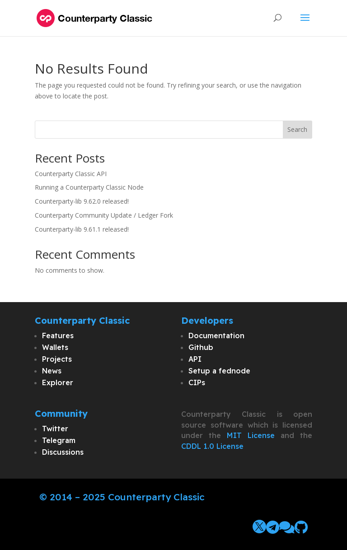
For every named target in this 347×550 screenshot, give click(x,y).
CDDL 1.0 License (212, 446)
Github (200, 347)
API (195, 359)
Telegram (58, 440)
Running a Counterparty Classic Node (89, 187)
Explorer (57, 382)
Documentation (216, 335)
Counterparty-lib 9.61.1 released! (82, 229)
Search (297, 129)
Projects (57, 359)
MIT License (251, 435)
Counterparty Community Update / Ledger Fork (104, 215)
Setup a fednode (219, 370)
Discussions (63, 452)
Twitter (55, 428)
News (51, 370)
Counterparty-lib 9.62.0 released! (82, 201)
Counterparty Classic (156, 497)
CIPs (196, 382)
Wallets (55, 347)
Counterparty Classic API (71, 173)
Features (58, 335)
